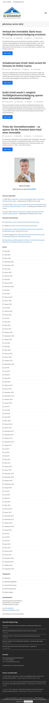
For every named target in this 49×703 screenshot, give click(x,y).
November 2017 (9, 435)
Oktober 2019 (8, 360)
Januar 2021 (7, 329)
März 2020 (7, 350)
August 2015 (8, 530)
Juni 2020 (7, 343)
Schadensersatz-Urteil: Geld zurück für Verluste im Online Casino (24, 64)
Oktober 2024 (8, 276)
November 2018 (9, 396)
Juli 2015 (6, 533)
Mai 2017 (7, 456)
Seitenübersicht (39, 698)
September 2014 (9, 569)
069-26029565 (9, 608)
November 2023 (9, 286)
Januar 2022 (7, 315)
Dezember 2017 (9, 431)
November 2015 (9, 519)
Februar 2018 (8, 424)
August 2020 (8, 339)
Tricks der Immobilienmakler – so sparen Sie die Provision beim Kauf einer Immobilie (21, 129)
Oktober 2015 (8, 523)
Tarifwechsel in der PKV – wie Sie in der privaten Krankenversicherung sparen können (21, 636)
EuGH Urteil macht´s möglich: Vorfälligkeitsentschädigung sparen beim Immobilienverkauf (22, 95)
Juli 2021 (6, 318)
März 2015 (7, 548)
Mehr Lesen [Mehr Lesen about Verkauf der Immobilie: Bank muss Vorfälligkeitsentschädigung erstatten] (7, 53)
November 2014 (9, 562)
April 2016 (7, 502)
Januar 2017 (7, 470)
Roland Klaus (19, 38)
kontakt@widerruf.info (13, 610)
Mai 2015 (7, 540)
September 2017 (9, 442)
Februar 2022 (8, 311)
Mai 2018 (7, 413)
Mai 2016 (7, 498)
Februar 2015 (8, 551)
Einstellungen (28, 701)
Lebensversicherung (10, 585)
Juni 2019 (7, 371)
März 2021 (7, 325)
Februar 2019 (8, 385)
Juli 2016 (6, 491)
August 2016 (8, 488)
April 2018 (7, 417)
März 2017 (7, 463)
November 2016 (9, 477)
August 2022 (8, 304)
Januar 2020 (7, 357)
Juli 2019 (6, 368)
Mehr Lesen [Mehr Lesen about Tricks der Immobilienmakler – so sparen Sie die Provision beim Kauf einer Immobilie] (7, 149)
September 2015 (9, 526)
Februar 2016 (8, 509)
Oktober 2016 (8, 480)
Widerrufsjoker (8, 592)
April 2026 (7, 255)
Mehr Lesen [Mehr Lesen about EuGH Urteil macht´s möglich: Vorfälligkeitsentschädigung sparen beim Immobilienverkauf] (7, 117)
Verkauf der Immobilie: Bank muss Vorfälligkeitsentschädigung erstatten (24, 33)
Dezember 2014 (9, 558)
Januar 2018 (7, 428)
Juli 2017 (6, 449)
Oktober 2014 (8, 565)
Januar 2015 (7, 555)
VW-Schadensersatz (10, 589)
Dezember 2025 (9, 262)
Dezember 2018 (9, 392)
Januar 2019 (7, 389)
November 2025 (9, 265)
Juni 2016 (7, 495)
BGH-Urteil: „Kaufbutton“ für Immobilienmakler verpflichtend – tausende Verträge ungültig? (22, 641)
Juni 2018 (7, 410)
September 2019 (9, 364)
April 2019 (7, 378)
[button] (46, 13)
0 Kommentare (39, 38)
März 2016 (7, 505)
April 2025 (7, 269)
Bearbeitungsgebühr (10, 582)
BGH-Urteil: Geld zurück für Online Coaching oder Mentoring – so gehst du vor (19, 646)
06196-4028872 (31, 189)
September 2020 (9, 336)
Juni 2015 (7, 537)
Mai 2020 (7, 346)
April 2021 (7, 322)
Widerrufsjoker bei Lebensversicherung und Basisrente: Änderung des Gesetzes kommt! (21, 625)
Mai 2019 (7, 375)
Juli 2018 (6, 406)
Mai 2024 (7, 279)
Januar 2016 (7, 512)
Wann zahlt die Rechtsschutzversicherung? (26, 222)
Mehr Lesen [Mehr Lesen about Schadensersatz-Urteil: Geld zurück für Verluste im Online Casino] (7, 83)
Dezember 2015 (9, 516)
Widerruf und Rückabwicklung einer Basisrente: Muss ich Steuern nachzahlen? (19, 630)
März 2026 (7, 258)
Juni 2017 (7, 452)
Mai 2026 (7, 251)
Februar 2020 (8, 353)
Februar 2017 (8, 466)
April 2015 (7, 544)
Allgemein (29, 38)
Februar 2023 (8, 297)
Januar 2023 (7, 301)
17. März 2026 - (7, 676)
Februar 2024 (8, 283)
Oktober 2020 (8, 332)
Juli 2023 (6, 290)
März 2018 (7, 420)
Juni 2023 (7, 293)
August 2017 (8, 445)
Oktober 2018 (8, 399)
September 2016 (9, 484)
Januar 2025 (7, 272)
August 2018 (8, 403)
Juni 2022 (7, 308)
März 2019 (7, 382)
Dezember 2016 (9, 473)
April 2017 (7, 459)
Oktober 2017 (8, 438)
